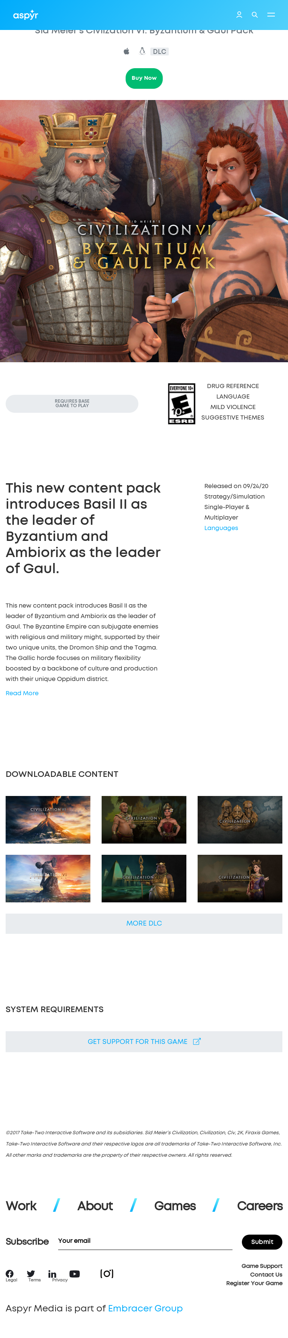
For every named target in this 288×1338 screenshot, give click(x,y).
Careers (259, 1207)
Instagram (107, 1273)
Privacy (60, 1280)
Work (21, 1207)
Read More (22, 693)
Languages (221, 528)
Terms (34, 1280)
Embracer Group (145, 1308)
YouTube (74, 1274)
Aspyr (25, 14)
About (94, 1207)
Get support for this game (144, 1041)
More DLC (144, 923)
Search (255, 15)
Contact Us (266, 1275)
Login (239, 15)
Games (174, 1207)
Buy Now (144, 78)
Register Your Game (254, 1283)
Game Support (262, 1266)
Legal (11, 1280)
